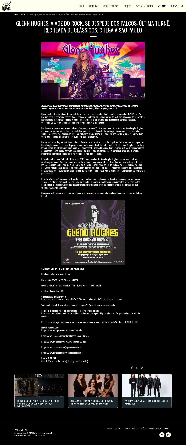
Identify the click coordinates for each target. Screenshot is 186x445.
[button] (182, 6)
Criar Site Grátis (39, 435)
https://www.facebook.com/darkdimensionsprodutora (65, 336)
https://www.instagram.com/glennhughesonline (62, 330)
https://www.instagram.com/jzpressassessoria (62, 352)
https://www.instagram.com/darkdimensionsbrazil (63, 341)
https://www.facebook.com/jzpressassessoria (61, 347)
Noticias (23, 14)
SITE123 (29, 435)
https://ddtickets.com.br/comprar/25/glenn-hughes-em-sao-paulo (85, 305)
